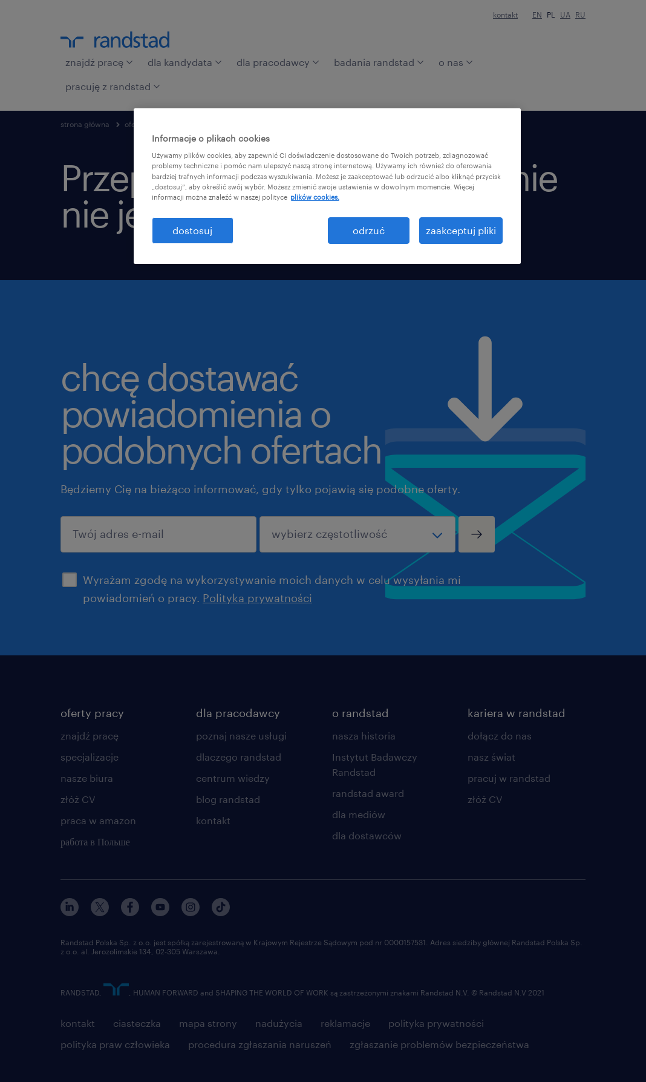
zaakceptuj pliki (461, 230)
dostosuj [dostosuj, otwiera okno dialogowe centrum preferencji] (192, 230)
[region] (327, 186)
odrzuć (369, 230)
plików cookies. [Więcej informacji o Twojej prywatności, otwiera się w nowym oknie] (314, 197)
